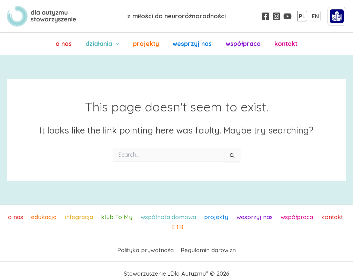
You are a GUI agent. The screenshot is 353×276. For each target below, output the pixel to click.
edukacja (40, 217)
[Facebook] (265, 16)
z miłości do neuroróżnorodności (176, 16)
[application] (117, 44)
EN (315, 16)
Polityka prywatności (145, 240)
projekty (146, 44)
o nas (67, 44)
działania (104, 44)
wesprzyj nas (191, 44)
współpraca (241, 44)
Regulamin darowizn (208, 240)
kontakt (282, 44)
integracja (73, 217)
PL (302, 16)
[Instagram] (276, 16)
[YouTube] (287, 16)
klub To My (109, 217)
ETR (341, 217)
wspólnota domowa (160, 217)
